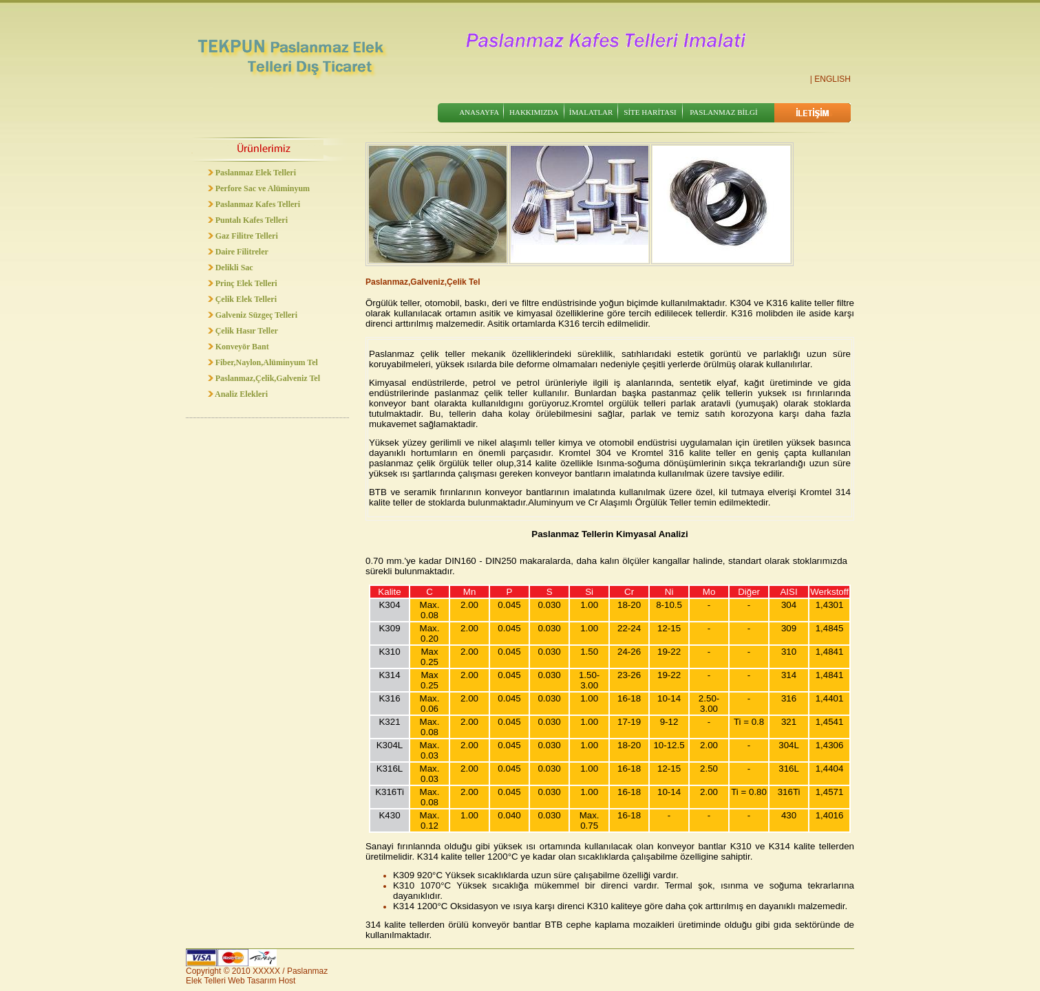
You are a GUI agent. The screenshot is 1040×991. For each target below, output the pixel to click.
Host (287, 980)
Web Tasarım (252, 980)
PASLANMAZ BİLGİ (723, 112)
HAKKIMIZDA (534, 112)
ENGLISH (832, 79)
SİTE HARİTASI (650, 112)
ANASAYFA (479, 112)
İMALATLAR (591, 112)
